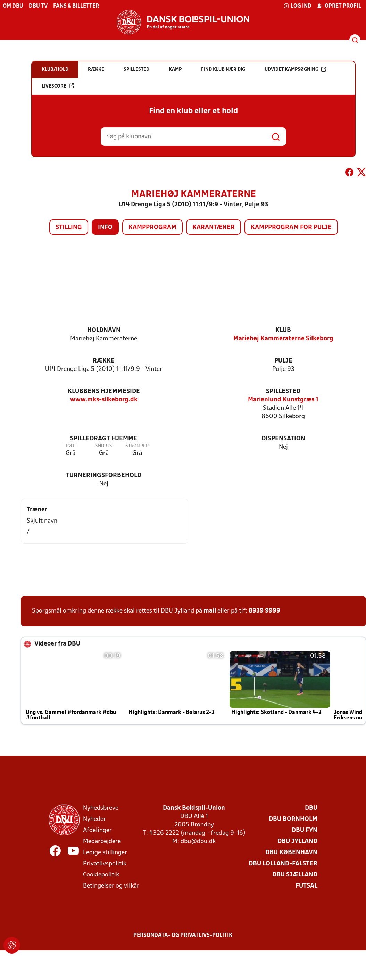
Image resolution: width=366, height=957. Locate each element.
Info (105, 228)
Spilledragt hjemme (103, 439)
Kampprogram (152, 228)
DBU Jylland (297, 841)
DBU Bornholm (293, 819)
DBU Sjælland (294, 875)
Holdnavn (103, 330)
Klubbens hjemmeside (104, 391)
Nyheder (94, 819)
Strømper (137, 446)
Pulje (283, 361)
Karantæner (213, 228)
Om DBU (13, 6)
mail (209, 611)
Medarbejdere (102, 841)
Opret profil (339, 6)
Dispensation (283, 439)
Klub (283, 330)
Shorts (103, 446)
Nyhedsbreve (100, 808)
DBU (311, 808)
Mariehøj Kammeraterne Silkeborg (283, 339)
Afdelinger (97, 830)
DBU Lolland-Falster (283, 864)
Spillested (283, 391)
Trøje (70, 446)
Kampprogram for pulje (291, 228)
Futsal (306, 886)
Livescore (58, 86)
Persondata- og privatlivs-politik (183, 935)
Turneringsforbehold (103, 476)
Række (104, 361)
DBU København (291, 853)
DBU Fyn (304, 830)
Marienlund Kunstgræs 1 (283, 400)
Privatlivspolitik (104, 864)
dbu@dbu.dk (198, 841)
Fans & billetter (76, 6)
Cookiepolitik (101, 875)
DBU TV (38, 6)
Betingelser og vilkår (111, 886)
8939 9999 (264, 611)
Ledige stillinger (105, 853)
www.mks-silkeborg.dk (104, 400)
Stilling (69, 228)
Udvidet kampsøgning (295, 69)
